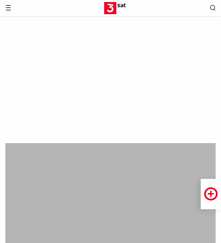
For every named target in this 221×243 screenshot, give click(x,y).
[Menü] (8, 8)
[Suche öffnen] (213, 8)
